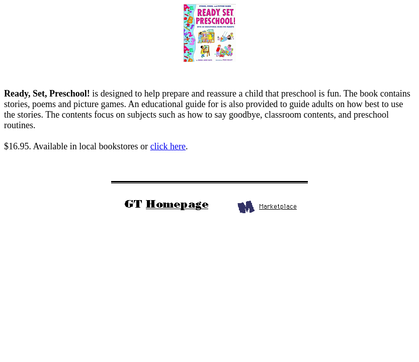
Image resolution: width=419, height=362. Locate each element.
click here (168, 146)
